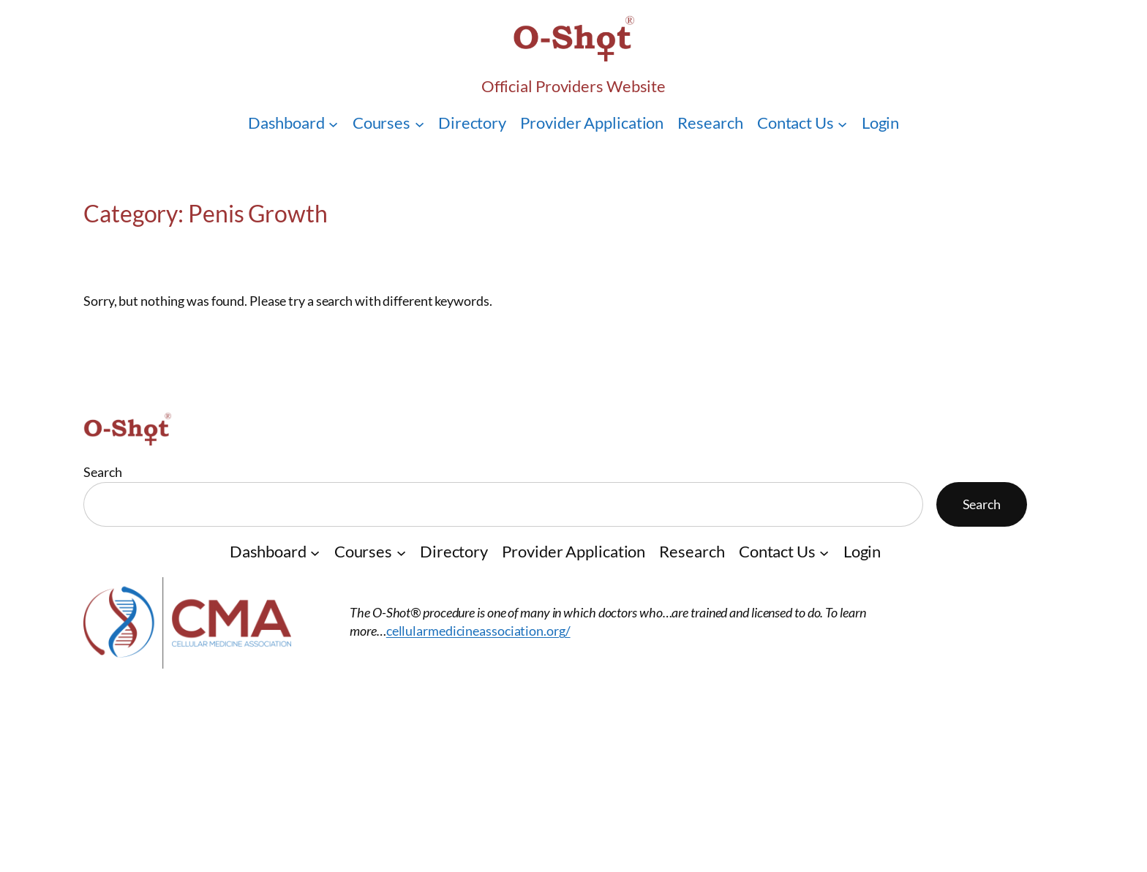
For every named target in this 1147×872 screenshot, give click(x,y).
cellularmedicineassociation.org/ (478, 631)
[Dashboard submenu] (333, 123)
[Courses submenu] (419, 123)
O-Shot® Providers (179, 695)
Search (102, 472)
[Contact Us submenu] (842, 123)
